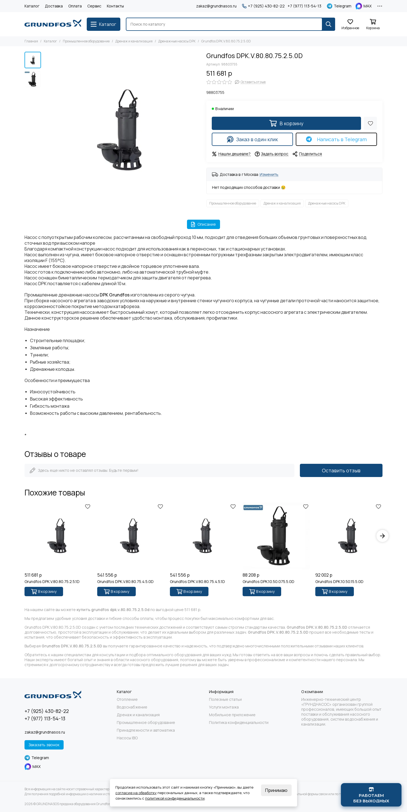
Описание (203, 224)
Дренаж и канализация (134, 41)
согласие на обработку (136, 792)
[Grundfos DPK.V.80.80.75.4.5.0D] (130, 536)
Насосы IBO (127, 737)
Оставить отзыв (341, 470)
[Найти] (328, 24)
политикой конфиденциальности (175, 798)
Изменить (269, 175)
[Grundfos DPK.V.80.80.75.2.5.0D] (122, 130)
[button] (382, 536)
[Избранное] (350, 24)
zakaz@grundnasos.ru (216, 6)
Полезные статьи (225, 699)
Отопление (127, 699)
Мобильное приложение (232, 714)
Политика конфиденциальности (238, 722)
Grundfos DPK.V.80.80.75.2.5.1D (52, 581)
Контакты (115, 6)
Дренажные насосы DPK (177, 41)
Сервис (94, 6)
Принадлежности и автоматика (146, 730)
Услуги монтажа (224, 707)
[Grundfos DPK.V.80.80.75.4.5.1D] (203, 536)
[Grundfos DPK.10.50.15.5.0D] (348, 536)
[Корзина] (372, 24)
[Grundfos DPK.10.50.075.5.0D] (276, 536)
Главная (31, 41)
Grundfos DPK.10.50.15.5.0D (339, 581)
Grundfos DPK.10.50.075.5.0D (268, 581)
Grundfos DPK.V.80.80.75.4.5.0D (125, 581)
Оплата (75, 6)
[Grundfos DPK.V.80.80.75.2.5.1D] (58, 536)
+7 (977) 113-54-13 (304, 6)
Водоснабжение (132, 707)
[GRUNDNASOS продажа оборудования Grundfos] (53, 24)
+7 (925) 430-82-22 (263, 6)
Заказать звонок (44, 744)
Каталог (32, 6)
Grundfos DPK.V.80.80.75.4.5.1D (197, 581)
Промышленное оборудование (86, 41)
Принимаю (276, 790)
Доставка (54, 6)
